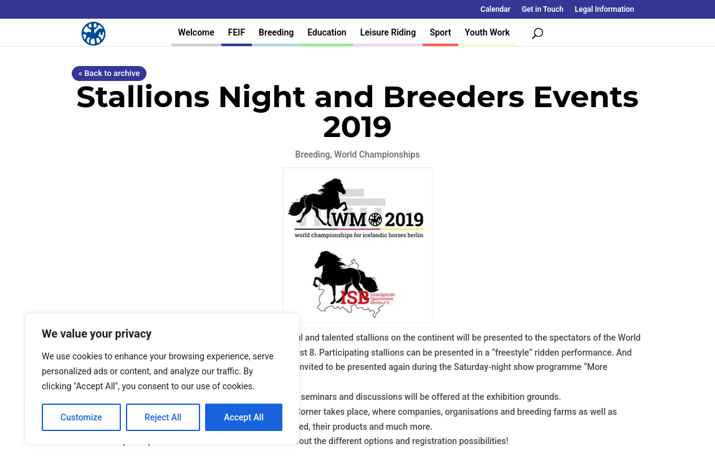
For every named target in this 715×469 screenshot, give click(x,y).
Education (326, 32)
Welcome (196, 32)
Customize (81, 417)
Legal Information (604, 10)
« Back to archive (109, 73)
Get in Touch (543, 10)
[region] (162, 378)
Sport (440, 32)
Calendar (496, 10)
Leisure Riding (388, 32)
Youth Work (487, 32)
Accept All (244, 417)
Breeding (276, 32)
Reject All (163, 417)
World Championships (377, 154)
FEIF (236, 32)
